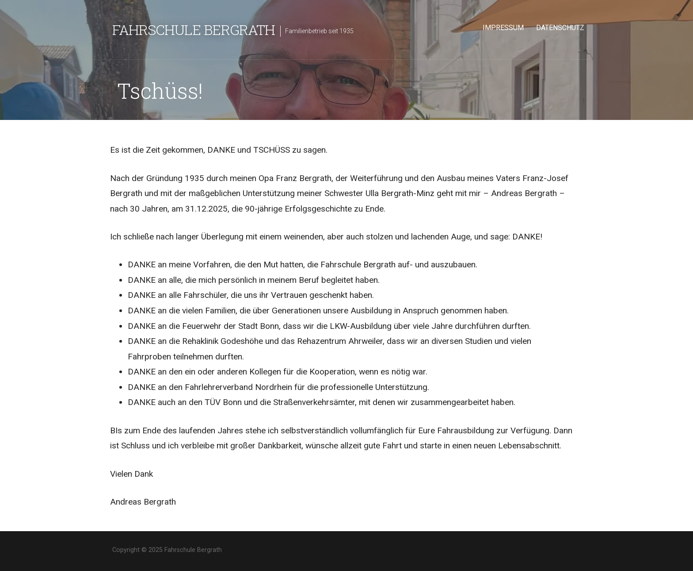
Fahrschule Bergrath (193, 29)
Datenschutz (560, 27)
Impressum (503, 27)
